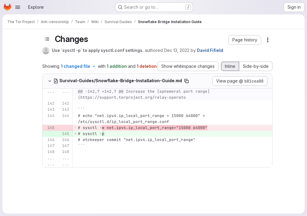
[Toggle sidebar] (47, 39)
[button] (244, 40)
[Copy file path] (186, 81)
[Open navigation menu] (17, 7)
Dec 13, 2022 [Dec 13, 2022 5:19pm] (176, 50)
